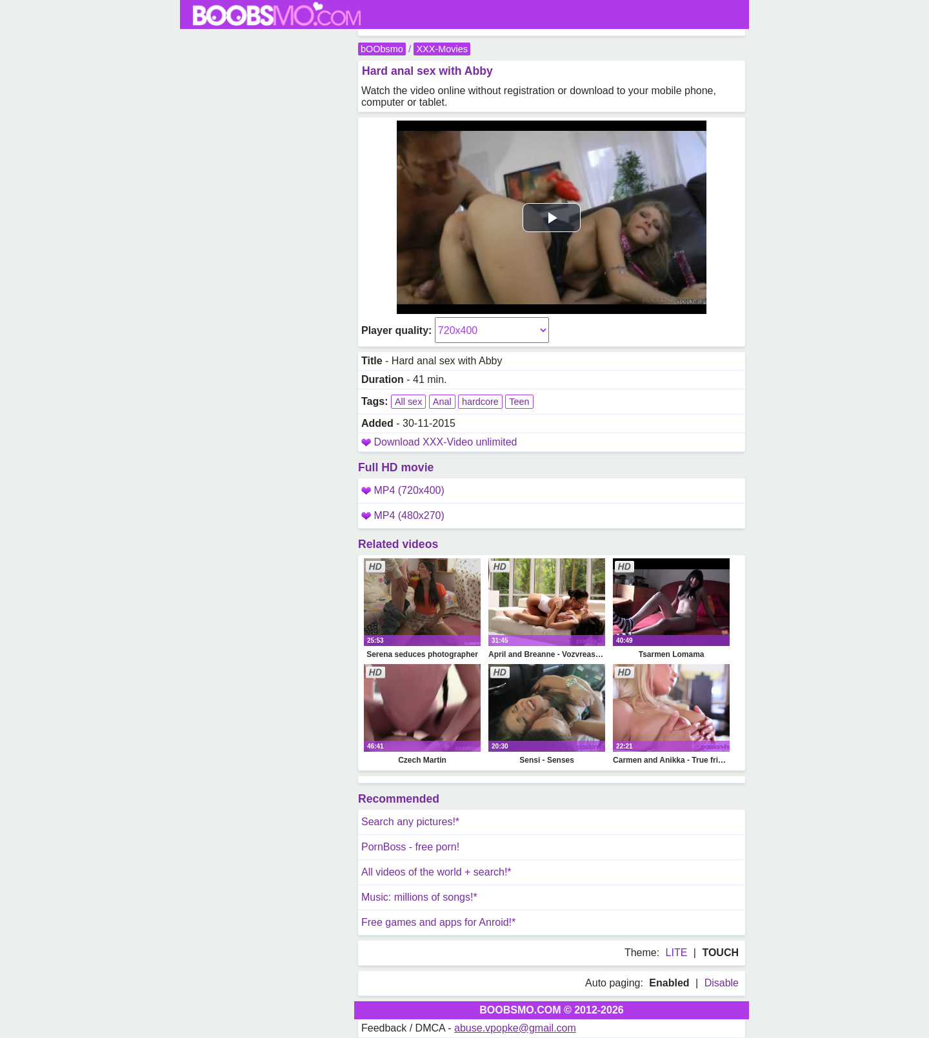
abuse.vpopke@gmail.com (515, 1028)
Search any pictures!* (410, 821)
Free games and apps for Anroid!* (438, 922)
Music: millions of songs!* (419, 897)
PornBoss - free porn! (410, 846)
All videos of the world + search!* (436, 872)
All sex (408, 402)
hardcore (480, 402)
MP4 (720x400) (403, 490)
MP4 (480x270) (403, 515)
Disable (721, 982)
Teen (519, 402)
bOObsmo (382, 49)
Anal (442, 402)
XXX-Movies (441, 49)
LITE (677, 952)
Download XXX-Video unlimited (445, 441)
